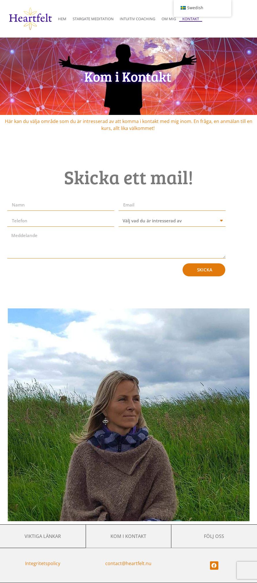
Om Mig (169, 18)
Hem (62, 18)
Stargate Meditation (93, 18)
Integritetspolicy (42, 563)
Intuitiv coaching (137, 18)
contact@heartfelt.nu (128, 563)
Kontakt (190, 18)
